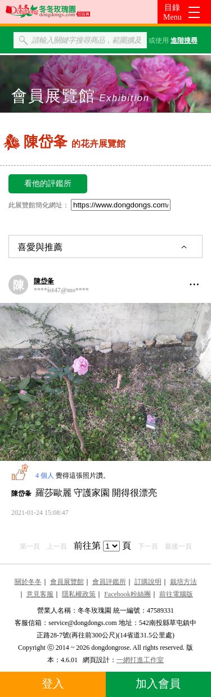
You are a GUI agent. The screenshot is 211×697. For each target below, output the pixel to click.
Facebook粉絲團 (127, 594)
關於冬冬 (28, 582)
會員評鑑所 (109, 582)
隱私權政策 (79, 594)
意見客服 (39, 594)
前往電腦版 (176, 594)
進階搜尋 (183, 40)
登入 (53, 683)
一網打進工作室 (140, 660)
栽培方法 (183, 582)
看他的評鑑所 (47, 183)
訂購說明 (147, 582)
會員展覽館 (67, 582)
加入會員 (158, 683)
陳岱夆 (44, 281)
